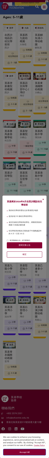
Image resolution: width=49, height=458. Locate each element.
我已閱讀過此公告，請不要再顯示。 (20, 240)
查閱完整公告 (24, 245)
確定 (24, 254)
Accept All (25, 452)
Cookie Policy (39, 445)
